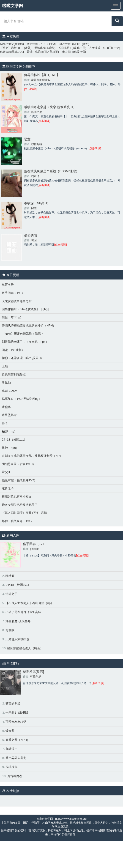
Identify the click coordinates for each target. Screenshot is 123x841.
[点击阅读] (30, 88)
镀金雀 (9, 730)
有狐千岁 (35, 676)
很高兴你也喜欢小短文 (17, 496)
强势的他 (30, 235)
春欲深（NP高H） (37, 203)
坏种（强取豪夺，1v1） (17, 521)
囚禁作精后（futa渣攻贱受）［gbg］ (26, 309)
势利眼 (9, 630)
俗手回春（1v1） (13, 293)
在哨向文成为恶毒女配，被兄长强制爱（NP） (32, 455)
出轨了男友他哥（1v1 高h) (23, 612)
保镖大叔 (5, 51)
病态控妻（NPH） (38, 44)
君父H (6, 472)
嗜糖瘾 (6, 407)
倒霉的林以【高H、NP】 (42, 75)
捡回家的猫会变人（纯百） (25, 648)
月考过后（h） (98, 47)
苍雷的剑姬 (12, 703)
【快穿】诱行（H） (12, 47)
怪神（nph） (10, 447)
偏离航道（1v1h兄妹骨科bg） (21, 398)
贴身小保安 (7, 44)
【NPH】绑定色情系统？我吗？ (23, 333)
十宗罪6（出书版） (18, 712)
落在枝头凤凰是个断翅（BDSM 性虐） (51, 171)
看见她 (6, 382)
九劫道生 (11, 749)
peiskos (34, 549)
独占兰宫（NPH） (71, 44)
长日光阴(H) (65, 47)
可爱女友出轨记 (15, 721)
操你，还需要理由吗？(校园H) (22, 358)
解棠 (34, 208)
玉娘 (5, 366)
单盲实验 (8, 284)
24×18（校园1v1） (14, 439)
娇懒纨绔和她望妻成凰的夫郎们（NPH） (29, 325)
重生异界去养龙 (15, 758)
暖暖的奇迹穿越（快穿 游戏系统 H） (50, 107)
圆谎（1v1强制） (13, 350)
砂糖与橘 (36, 144)
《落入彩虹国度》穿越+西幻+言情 (24, 513)
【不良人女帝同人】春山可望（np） (29, 603)
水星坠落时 (9, 415)
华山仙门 (67, 51)
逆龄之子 (8, 488)
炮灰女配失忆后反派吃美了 (20, 505)
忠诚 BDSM (9, 390)
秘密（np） (9, 431)
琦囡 (34, 240)
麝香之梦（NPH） (17, 740)
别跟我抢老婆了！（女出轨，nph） (25, 341)
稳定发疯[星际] (33, 672)
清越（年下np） (12, 317)
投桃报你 (11, 767)
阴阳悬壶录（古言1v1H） (19, 464)
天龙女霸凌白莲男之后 (17, 301)
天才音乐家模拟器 (17, 639)
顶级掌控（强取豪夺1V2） (19, 480)
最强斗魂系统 (35, 51)
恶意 (27, 139)
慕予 (5, 423)
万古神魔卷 (14, 776)
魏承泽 (35, 176)
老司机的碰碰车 (40, 80)
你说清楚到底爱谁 (14, 374)
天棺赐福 (39, 47)
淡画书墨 (36, 112)
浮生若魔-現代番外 (17, 621)
